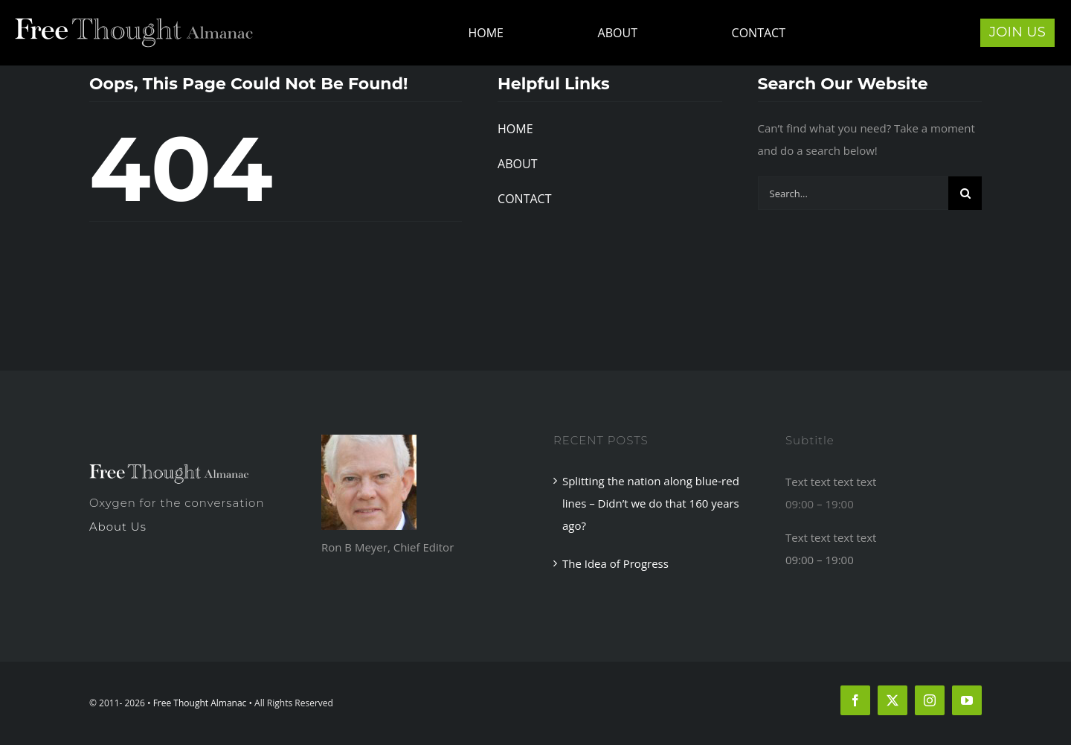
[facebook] (855, 700)
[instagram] (930, 700)
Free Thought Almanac (200, 703)
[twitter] (892, 700)
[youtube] (967, 700)
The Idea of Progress (615, 563)
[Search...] (853, 193)
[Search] (965, 193)
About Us (118, 526)
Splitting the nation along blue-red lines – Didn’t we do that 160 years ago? (650, 503)
